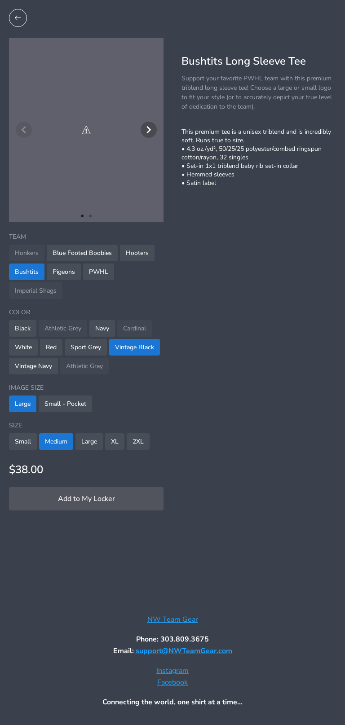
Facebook (172, 682)
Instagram (172, 671)
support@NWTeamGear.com (184, 651)
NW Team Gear (172, 619)
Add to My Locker (86, 499)
